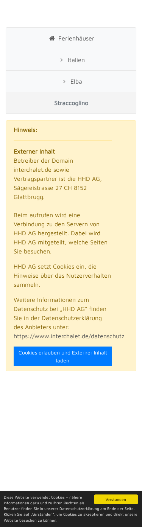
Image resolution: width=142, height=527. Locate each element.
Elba (71, 81)
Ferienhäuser (71, 38)
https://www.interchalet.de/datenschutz (69, 336)
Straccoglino (71, 102)
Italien (70, 59)
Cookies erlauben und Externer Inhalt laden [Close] (63, 356)
